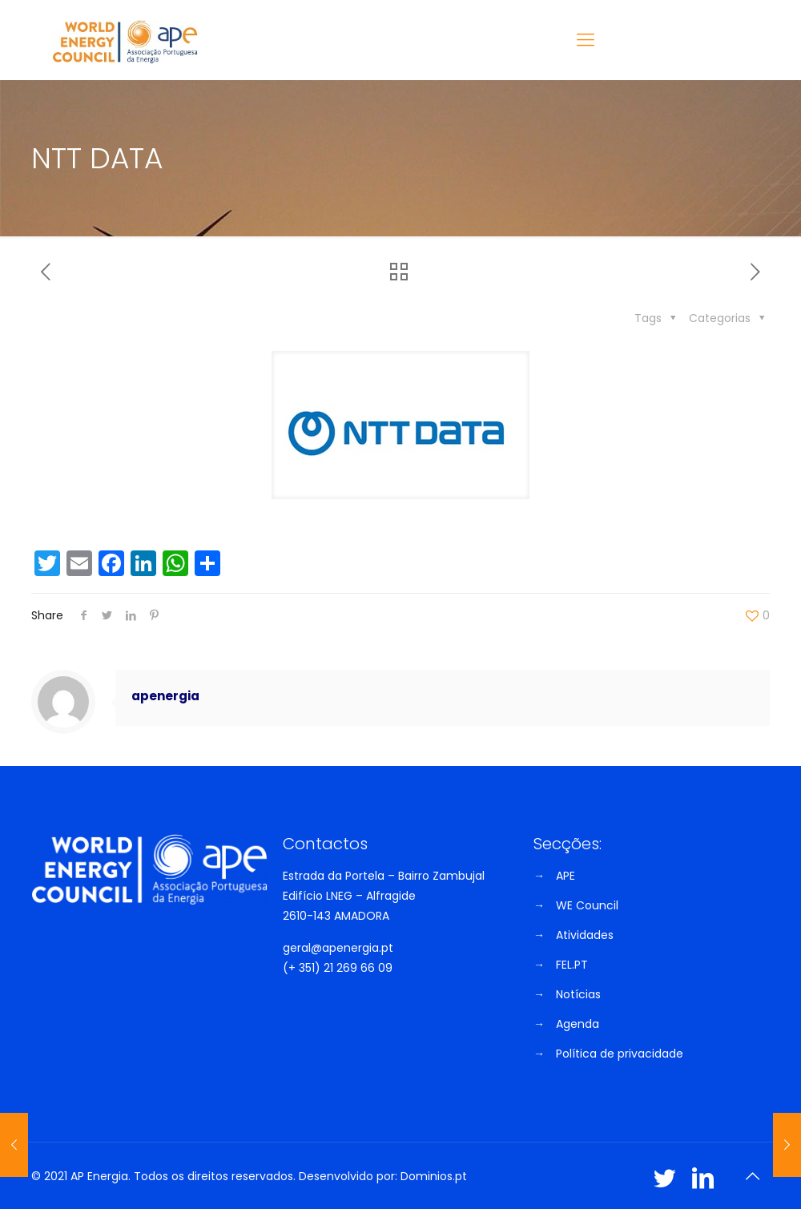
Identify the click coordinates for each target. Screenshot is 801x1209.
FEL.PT (572, 965)
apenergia (165, 695)
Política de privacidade (619, 1054)
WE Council (587, 905)
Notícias (578, 994)
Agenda (577, 1024)
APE (565, 876)
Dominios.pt (433, 1176)
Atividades (585, 935)
